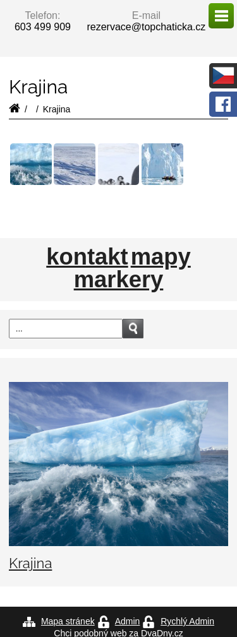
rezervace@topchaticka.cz (146, 26)
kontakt (87, 257)
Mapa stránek (68, 621)
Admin (127, 621)
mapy (161, 257)
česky (223, 75)
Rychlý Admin (187, 621)
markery (119, 280)
